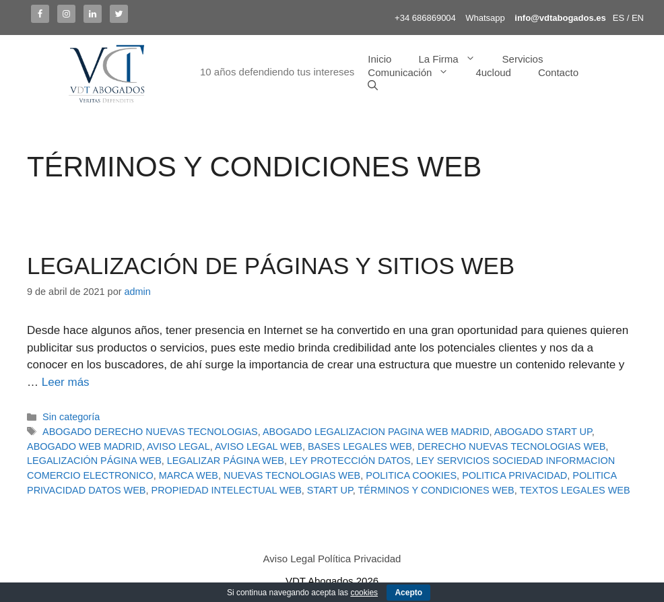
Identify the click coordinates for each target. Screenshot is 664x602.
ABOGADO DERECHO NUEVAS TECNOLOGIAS (150, 431)
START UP (330, 490)
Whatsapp (485, 18)
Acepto (408, 592)
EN (638, 18)
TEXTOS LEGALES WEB (574, 490)
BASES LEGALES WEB (360, 446)
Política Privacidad (359, 558)
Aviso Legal (289, 558)
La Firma (453, 59)
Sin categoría (71, 416)
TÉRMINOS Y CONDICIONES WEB (436, 490)
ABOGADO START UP (543, 431)
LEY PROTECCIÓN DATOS (350, 460)
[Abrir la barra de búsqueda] (372, 86)
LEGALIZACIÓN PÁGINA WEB (94, 460)
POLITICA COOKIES (411, 475)
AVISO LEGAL (178, 446)
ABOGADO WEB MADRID (84, 446)
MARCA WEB (188, 475)
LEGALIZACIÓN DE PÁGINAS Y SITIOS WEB (270, 266)
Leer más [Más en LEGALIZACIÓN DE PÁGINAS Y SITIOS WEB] (66, 382)
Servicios (522, 59)
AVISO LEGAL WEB (258, 446)
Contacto (558, 72)
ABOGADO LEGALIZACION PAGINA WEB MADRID (376, 431)
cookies (364, 592)
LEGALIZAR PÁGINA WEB (225, 460)
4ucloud (493, 72)
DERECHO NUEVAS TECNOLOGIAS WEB (511, 446)
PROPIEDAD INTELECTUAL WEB (227, 490)
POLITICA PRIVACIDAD (514, 475)
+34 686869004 (425, 18)
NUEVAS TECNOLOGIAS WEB (292, 475)
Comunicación (415, 72)
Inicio (379, 59)
